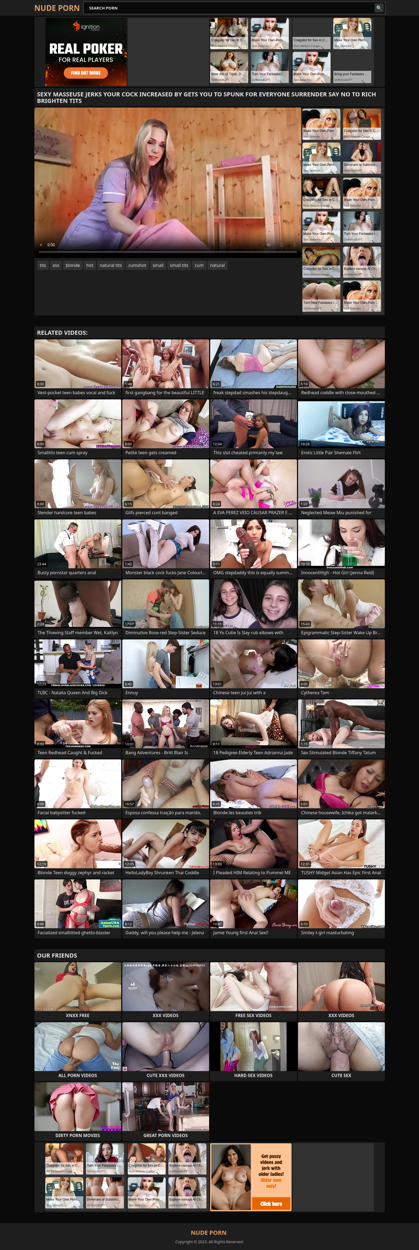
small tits (179, 265)
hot (90, 265)
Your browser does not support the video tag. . (167, 183)
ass (56, 265)
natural (217, 265)
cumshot (137, 265)
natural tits (111, 265)
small (158, 265)
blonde (73, 265)
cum (199, 265)
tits (43, 265)
